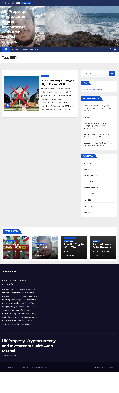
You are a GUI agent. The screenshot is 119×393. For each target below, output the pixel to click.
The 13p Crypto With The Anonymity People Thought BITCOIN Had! (96, 125)
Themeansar (44, 367)
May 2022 (88, 169)
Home (15, 49)
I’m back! (88, 117)
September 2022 (91, 163)
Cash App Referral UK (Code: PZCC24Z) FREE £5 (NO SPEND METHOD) (98, 108)
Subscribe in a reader (93, 89)
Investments (30, 49)
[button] (111, 49)
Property (45, 76)
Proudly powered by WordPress (13, 367)
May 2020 (88, 212)
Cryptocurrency (69, 238)
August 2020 (89, 194)
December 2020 (91, 175)
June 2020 (88, 206)
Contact (112, 367)
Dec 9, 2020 (71, 251)
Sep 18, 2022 (13, 251)
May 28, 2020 (49, 88)
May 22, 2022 (42, 251)
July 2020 (88, 200)
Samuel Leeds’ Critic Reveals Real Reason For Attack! (102, 249)
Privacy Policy (100, 367)
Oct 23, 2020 (100, 251)
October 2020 (90, 181)
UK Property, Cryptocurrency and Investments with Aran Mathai (28, 345)
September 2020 (91, 188)
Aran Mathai (63, 88)
